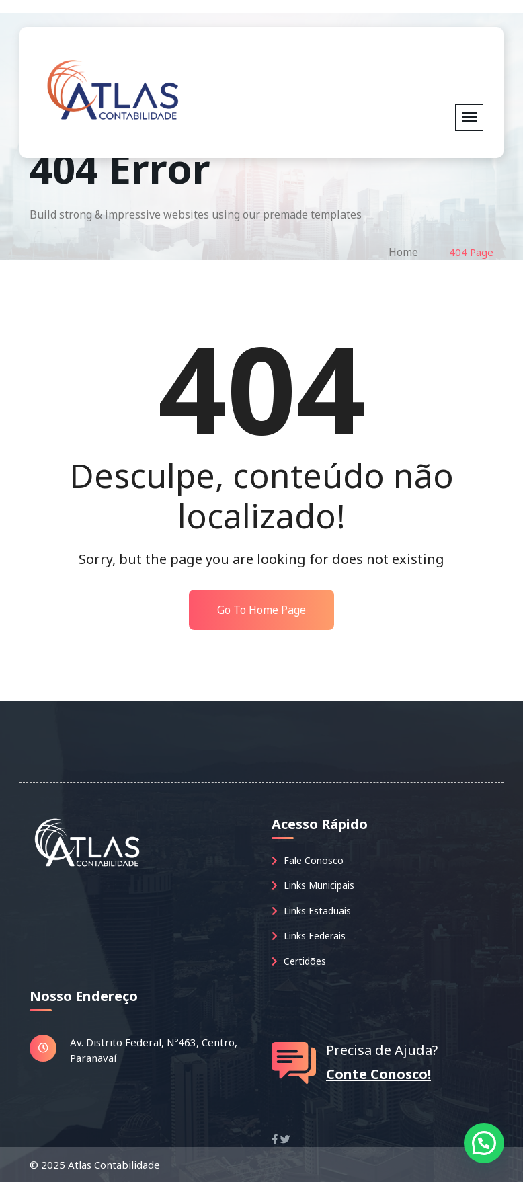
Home (403, 252)
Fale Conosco (308, 860)
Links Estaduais (311, 910)
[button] (484, 1143)
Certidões (299, 961)
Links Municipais (313, 885)
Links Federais (309, 935)
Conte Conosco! (378, 1074)
